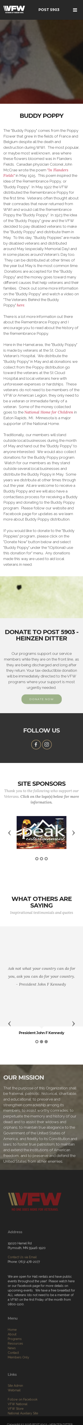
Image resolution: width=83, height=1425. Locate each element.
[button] (9, 832)
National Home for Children (48, 412)
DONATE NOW (41, 707)
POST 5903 (49, 10)
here (20, 305)
